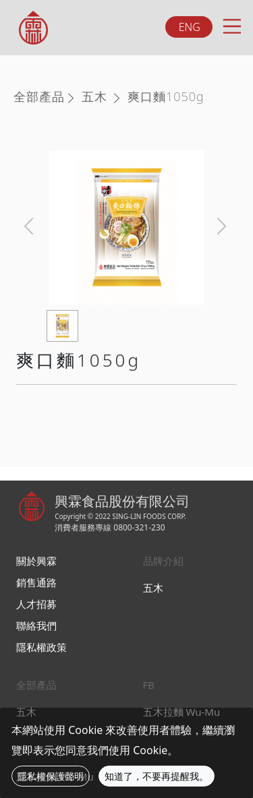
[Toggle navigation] (231, 24)
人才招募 (36, 604)
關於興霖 (36, 560)
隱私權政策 (41, 647)
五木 (94, 96)
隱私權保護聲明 (51, 776)
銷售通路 (36, 582)
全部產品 (39, 96)
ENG (189, 27)
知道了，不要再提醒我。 (156, 776)
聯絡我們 (36, 625)
